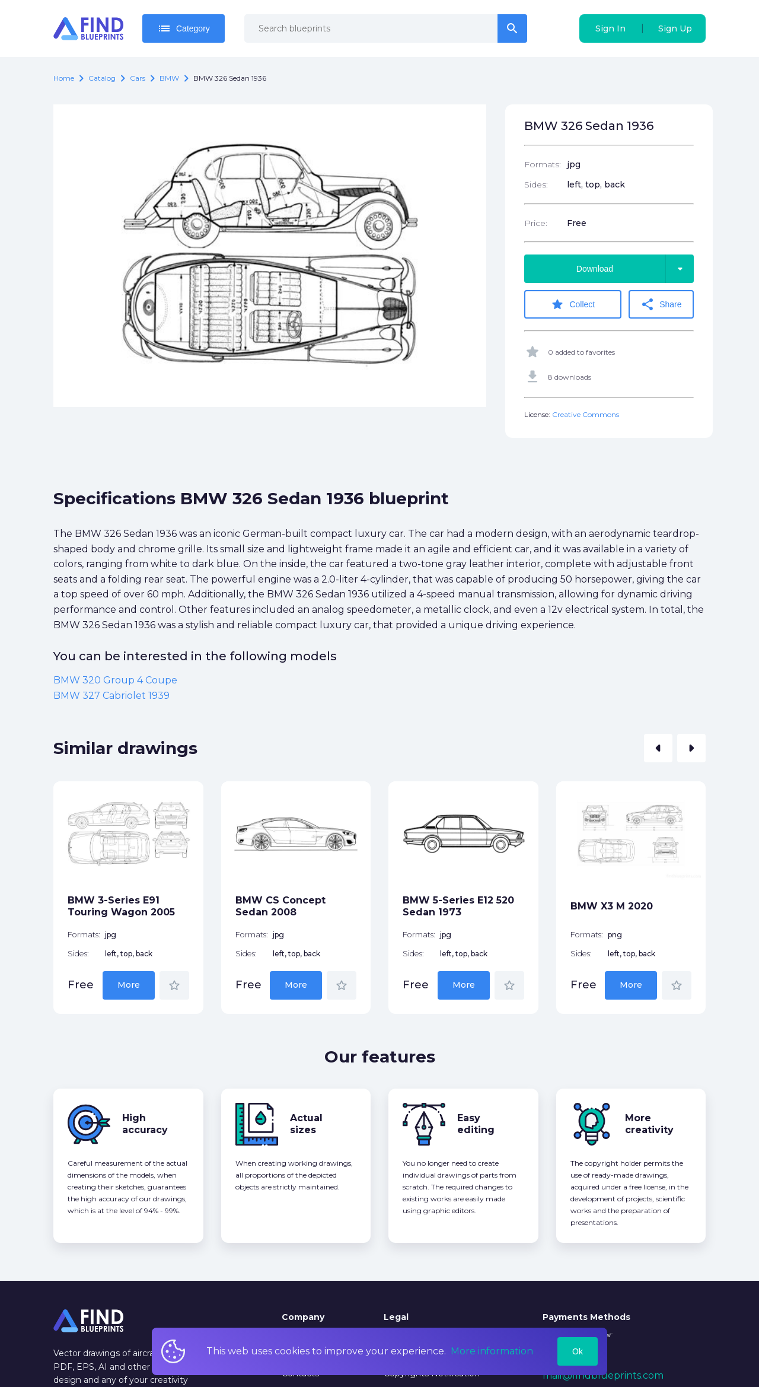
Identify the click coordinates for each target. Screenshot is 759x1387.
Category (183, 28)
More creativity (649, 1123)
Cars (137, 78)
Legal (396, 1317)
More (128, 984)
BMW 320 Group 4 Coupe (115, 680)
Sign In (610, 28)
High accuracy (145, 1123)
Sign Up (675, 28)
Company (303, 1317)
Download (635, 269)
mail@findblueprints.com (603, 1375)
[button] (658, 748)
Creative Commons (585, 414)
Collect (572, 304)
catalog (102, 78)
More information (492, 1351)
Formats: (542, 164)
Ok (577, 1351)
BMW (169, 78)
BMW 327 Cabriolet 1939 (111, 695)
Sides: (536, 184)
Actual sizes (306, 1123)
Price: (535, 223)
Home (63, 78)
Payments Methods (586, 1317)
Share (660, 304)
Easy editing (476, 1123)
